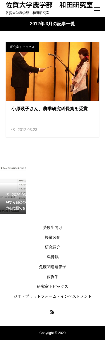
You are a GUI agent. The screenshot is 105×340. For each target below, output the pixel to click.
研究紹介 (52, 247)
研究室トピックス (22, 47)
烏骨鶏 (53, 257)
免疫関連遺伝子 (52, 267)
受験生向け (52, 227)
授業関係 (52, 237)
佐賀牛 (53, 276)
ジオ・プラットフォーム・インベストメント (52, 296)
